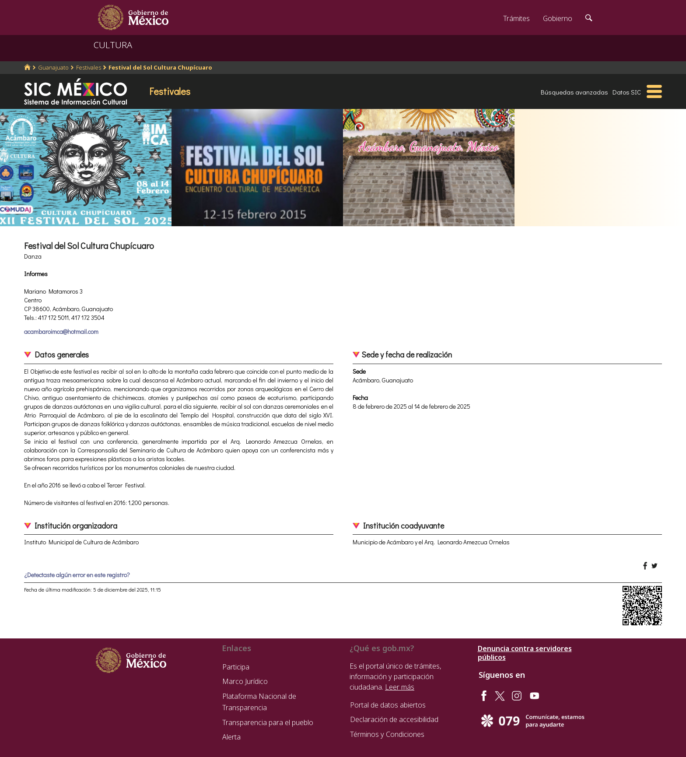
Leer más (399, 687)
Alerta (231, 737)
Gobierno (557, 18)
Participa (235, 667)
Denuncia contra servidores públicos (525, 653)
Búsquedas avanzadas (574, 92)
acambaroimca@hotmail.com (61, 331)
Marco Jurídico (245, 681)
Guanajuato (53, 67)
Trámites (516, 18)
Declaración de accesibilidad (394, 719)
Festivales (88, 67)
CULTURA (113, 45)
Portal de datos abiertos (388, 705)
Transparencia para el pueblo (267, 722)
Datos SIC (626, 92)
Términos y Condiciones (387, 734)
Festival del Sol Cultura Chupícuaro (160, 67)
